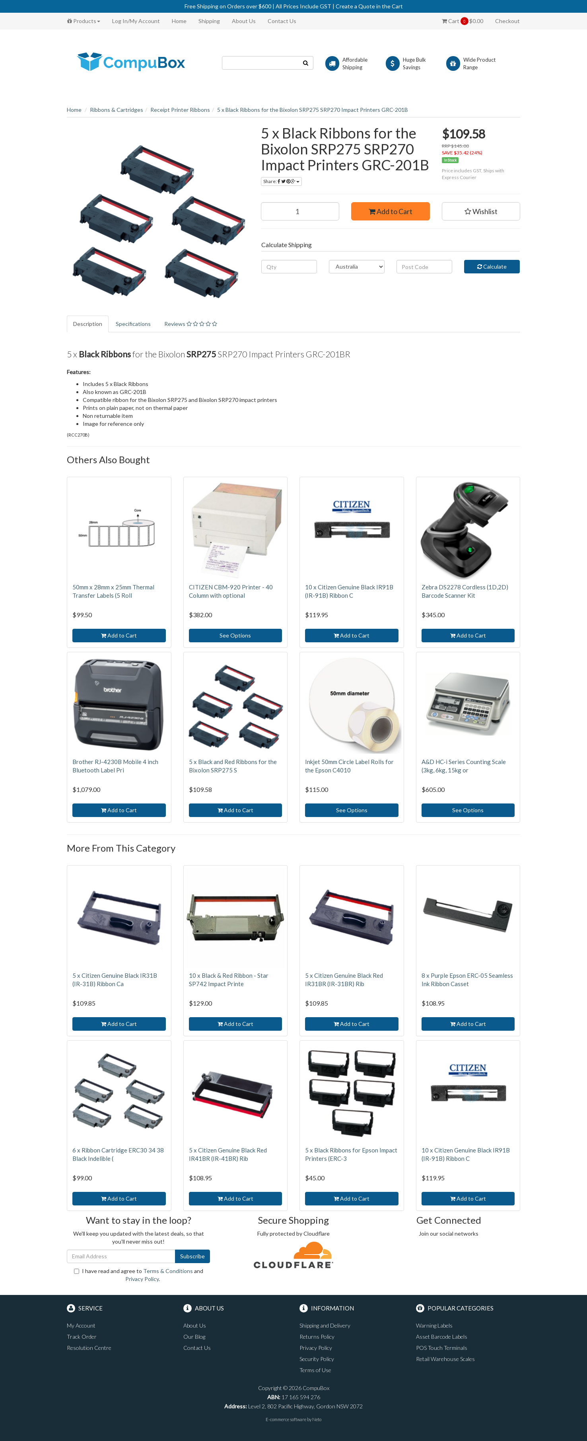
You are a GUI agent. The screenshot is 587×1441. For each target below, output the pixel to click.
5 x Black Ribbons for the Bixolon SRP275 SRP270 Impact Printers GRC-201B (312, 109)
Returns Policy (316, 1336)
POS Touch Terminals (441, 1347)
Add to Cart (390, 211)
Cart (462, 21)
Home (179, 21)
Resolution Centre (89, 1347)
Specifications (133, 323)
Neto (316, 1419)
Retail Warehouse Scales (445, 1358)
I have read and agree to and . (138, 1274)
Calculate (492, 266)
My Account (81, 1325)
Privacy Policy (142, 1278)
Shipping (209, 21)
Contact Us (282, 21)
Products (83, 21)
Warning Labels (434, 1325)
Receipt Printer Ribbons (180, 109)
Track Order (82, 1336)
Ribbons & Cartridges (116, 109)
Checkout (507, 21)
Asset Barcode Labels (441, 1336)
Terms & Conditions (168, 1270)
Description (87, 323)
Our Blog (194, 1336)
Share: (281, 181)
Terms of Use (315, 1370)
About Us (244, 21)
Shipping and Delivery (324, 1325)
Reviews (190, 323)
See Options (235, 635)
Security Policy (316, 1358)
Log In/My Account (136, 21)
